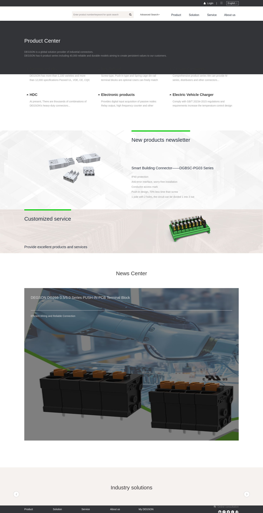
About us (229, 14)
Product (176, 14)
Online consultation (226, 506)
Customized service (47, 219)
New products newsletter (161, 140)
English (232, 3)
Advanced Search (150, 14)
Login (209, 3)
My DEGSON (146, 509)
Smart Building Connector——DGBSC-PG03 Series (173, 168)
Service (212, 14)
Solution (194, 14)
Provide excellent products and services (55, 247)
